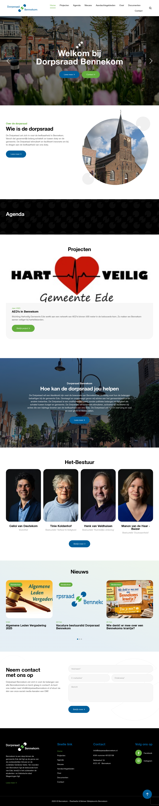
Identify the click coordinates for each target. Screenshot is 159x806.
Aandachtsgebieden (105, 5)
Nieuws (88, 5)
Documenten (134, 5)
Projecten (64, 5)
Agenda (77, 5)
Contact (139, 11)
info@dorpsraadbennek (103, 750)
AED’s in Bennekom (25, 312)
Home (53, 5)
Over (121, 5)
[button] (8, 61)
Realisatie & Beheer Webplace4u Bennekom (88, 801)
